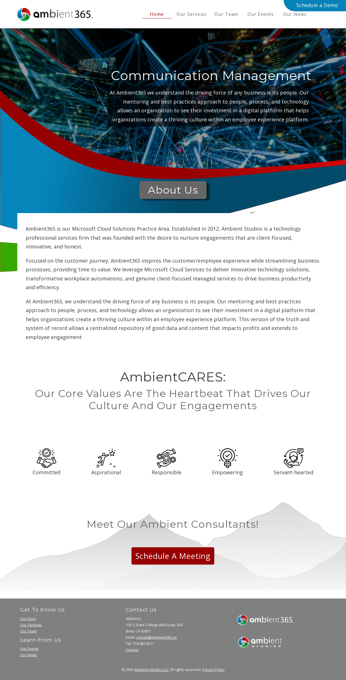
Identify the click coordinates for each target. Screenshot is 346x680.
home (157, 14)
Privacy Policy (213, 669)
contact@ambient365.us (156, 637)
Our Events (260, 14)
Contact (132, 649)
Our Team (226, 14)
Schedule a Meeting (173, 556)
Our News (295, 14)
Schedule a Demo (317, 5)
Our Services (192, 14)
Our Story (28, 618)
